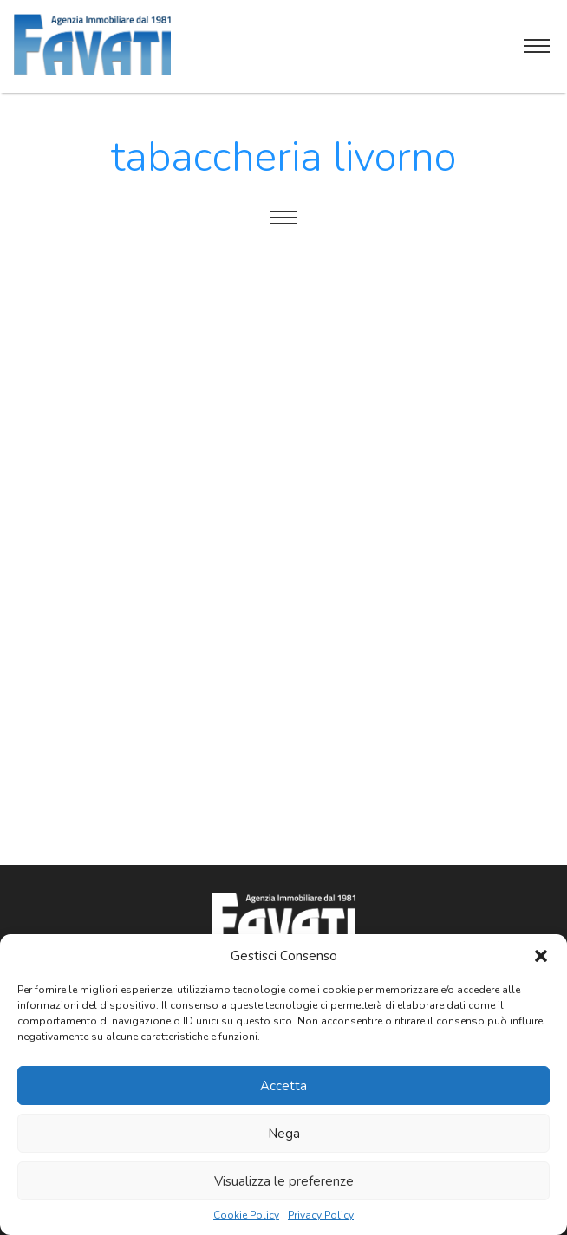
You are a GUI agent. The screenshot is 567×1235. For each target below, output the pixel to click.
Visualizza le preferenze (284, 1181)
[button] (541, 956)
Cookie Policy (246, 1215)
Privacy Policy (321, 1215)
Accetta (283, 1086)
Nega (284, 1133)
